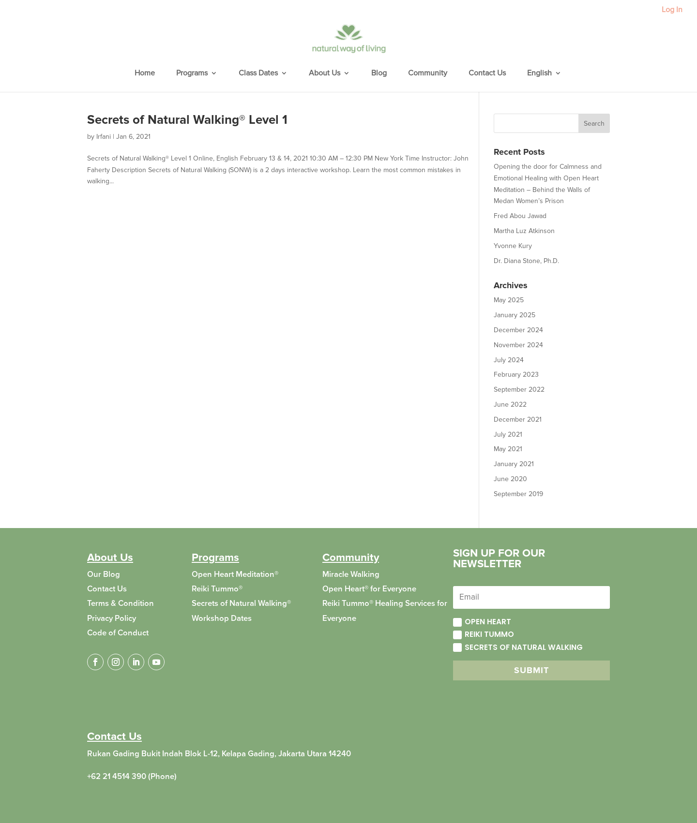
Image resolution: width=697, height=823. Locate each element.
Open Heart (482, 622)
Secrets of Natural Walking (518, 647)
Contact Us (487, 74)
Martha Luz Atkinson (524, 231)
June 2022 (510, 404)
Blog (379, 74)
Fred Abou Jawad (520, 216)
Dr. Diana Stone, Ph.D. (526, 261)
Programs (192, 74)
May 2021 (508, 449)
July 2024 (509, 360)
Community (427, 74)
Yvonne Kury (513, 246)
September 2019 (518, 494)
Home (145, 74)
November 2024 (518, 345)
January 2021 (514, 464)
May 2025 (509, 300)
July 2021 (508, 434)
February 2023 (516, 374)
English (539, 74)
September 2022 (519, 389)
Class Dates (258, 74)
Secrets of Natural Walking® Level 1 (187, 120)
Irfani (103, 136)
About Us (324, 74)
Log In (672, 10)
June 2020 (510, 479)
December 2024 (518, 330)
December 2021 (518, 419)
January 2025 (514, 315)
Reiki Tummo (483, 634)
